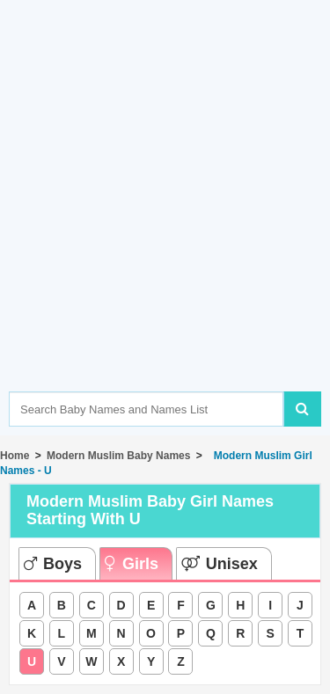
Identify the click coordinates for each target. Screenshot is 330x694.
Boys (53, 564)
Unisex (219, 564)
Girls (131, 564)
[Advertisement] (165, 222)
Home (14, 455)
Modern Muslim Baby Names (118, 455)
